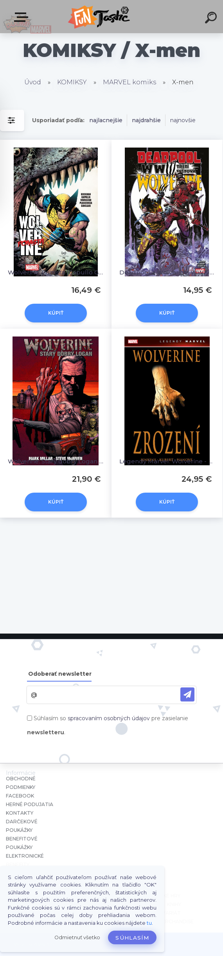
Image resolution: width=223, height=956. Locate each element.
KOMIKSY (72, 82)
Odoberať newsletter (60, 673)
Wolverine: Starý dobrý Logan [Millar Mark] (56, 461)
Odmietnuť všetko (77, 937)
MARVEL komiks (129, 82)
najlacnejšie (105, 120)
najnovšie (183, 120)
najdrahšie (146, 120)
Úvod (32, 82)
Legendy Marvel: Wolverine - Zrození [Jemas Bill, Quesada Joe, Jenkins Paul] (167, 461)
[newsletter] (187, 694)
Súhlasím (132, 938)
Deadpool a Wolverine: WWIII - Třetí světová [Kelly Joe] (167, 272)
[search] (212, 19)
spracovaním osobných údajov (109, 718)
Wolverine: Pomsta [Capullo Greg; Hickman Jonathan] (56, 272)
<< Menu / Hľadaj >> (23, 17)
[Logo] (100, 17)
